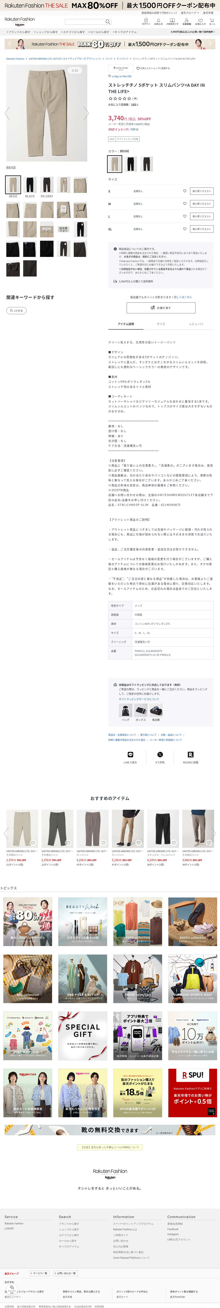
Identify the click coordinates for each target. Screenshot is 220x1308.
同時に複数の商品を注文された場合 (126, 736)
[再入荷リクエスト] (202, 191)
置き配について (148, 730)
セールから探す (68, 1236)
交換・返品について (171, 730)
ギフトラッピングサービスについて (139, 699)
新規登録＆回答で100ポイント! (159, 12)
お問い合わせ (120, 1236)
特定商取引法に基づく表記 (128, 1248)
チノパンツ (123, 58)
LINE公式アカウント (179, 1235)
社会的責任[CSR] (82, 1302)
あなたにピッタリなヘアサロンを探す (24, 1287)
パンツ (109, 58)
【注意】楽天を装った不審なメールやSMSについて (110, 1143)
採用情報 (99, 1302)
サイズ (161, 324)
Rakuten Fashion (15, 58)
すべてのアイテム (69, 1242)
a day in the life (121, 76)
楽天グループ (188, 12)
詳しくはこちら (183, 297)
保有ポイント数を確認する (184, 1287)
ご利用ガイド (120, 1230)
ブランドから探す (69, 1219)
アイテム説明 (126, 324)
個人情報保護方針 (26, 1302)
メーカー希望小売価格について (166, 736)
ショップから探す (69, 1225)
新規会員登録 (175, 1219)
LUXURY (9, 1224)
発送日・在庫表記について (122, 730)
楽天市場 (208, 12)
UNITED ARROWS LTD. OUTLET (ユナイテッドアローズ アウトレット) (65, 58)
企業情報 (9, 1302)
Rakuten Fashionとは (125, 1225)
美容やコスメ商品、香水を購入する (81, 1287)
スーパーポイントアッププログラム (133, 1219)
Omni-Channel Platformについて (131, 1253)
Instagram (173, 1230)
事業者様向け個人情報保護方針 (55, 1302)
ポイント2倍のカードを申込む (132, 1287)
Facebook (173, 1225)
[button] (46, 114)
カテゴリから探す (69, 1230)
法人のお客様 (120, 1242)
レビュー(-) (196, 324)
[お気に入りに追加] (185, 191)
